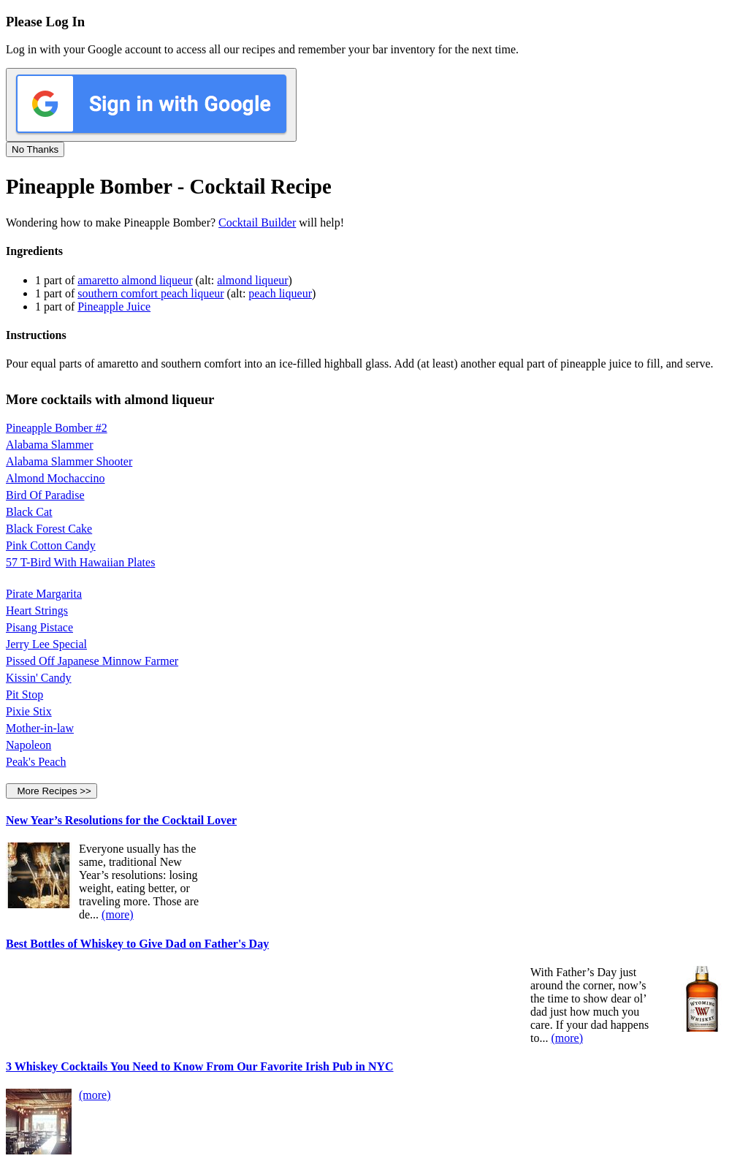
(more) (118, 914)
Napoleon (28, 745)
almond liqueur (252, 280)
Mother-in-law (40, 728)
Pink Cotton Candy (51, 545)
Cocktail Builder (257, 222)
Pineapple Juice (113, 306)
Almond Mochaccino (55, 478)
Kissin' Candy (39, 677)
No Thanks (35, 149)
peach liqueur (280, 293)
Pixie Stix (29, 711)
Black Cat (29, 512)
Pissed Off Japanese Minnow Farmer (92, 661)
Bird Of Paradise (45, 495)
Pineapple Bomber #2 (56, 428)
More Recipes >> (51, 790)
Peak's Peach (36, 762)
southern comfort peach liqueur (150, 293)
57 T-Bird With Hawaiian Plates (80, 562)
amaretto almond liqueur (134, 280)
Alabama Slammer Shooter (69, 461)
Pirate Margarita (44, 593)
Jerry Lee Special (46, 644)
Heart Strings (37, 610)
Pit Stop (24, 694)
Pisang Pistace (39, 627)
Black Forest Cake (49, 528)
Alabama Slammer (50, 444)
